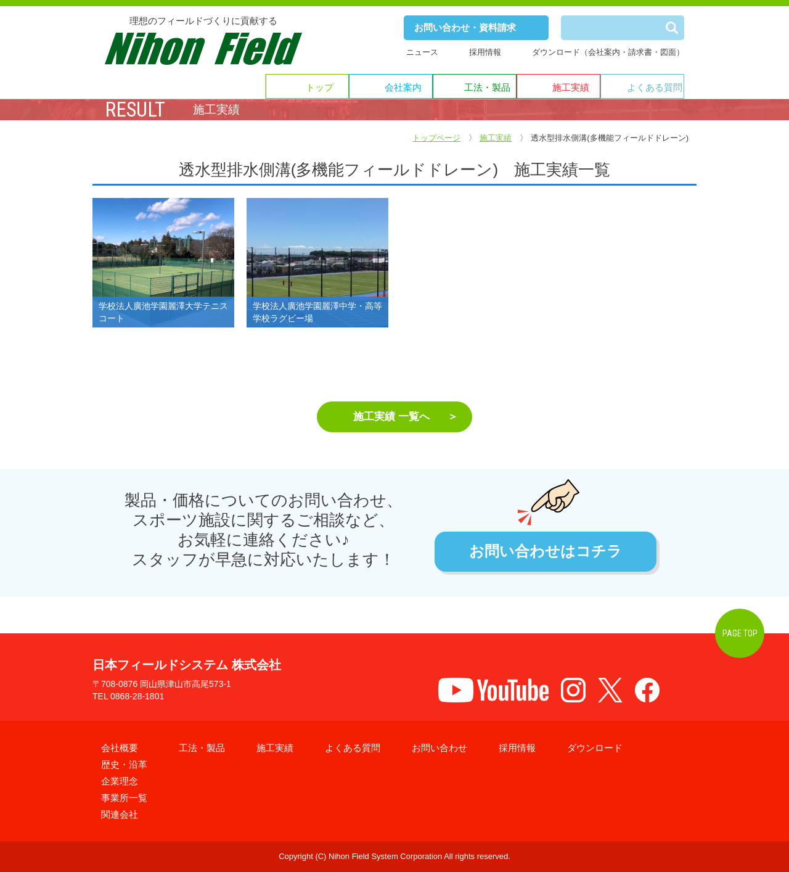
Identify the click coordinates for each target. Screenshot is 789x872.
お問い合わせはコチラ (545, 551)
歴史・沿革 (124, 764)
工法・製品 (487, 87)
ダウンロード (595, 747)
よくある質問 (654, 87)
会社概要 (119, 747)
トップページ (436, 137)
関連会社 (119, 814)
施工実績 (570, 87)
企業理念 (119, 781)
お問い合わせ (439, 747)
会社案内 (403, 87)
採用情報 (485, 52)
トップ (319, 87)
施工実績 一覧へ (391, 416)
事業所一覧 (124, 797)
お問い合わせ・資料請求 (465, 27)
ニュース (422, 52)
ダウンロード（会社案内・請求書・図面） (608, 52)
